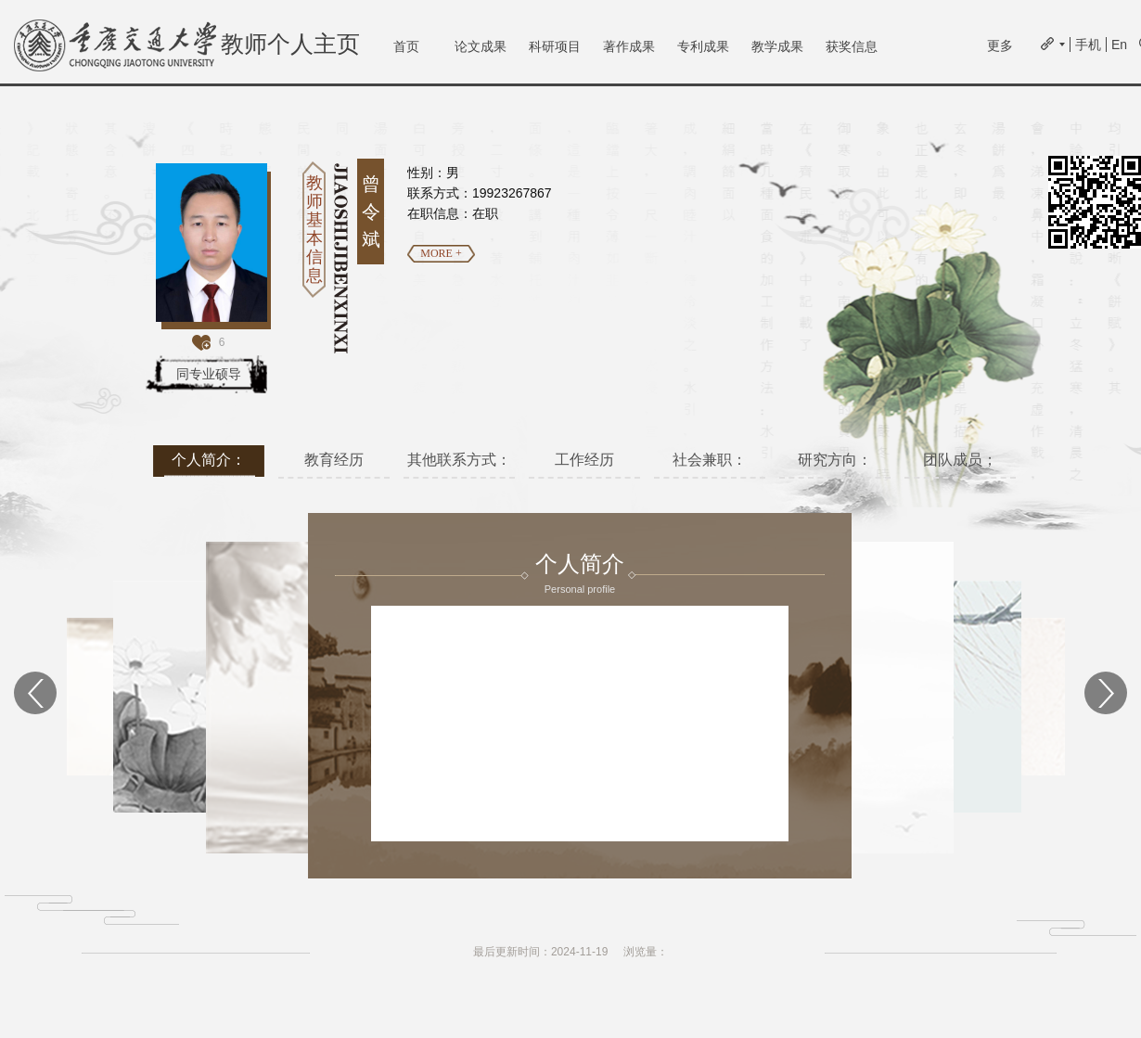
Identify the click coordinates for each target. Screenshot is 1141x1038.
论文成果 (480, 46)
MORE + (440, 253)
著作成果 (629, 46)
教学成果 (777, 46)
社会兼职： (710, 460)
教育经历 (334, 460)
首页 (406, 46)
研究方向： (835, 460)
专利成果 (703, 46)
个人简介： (209, 460)
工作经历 (584, 460)
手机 (1088, 44)
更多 (1000, 45)
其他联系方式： (459, 460)
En (1119, 44)
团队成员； (960, 460)
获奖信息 (852, 46)
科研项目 (555, 46)
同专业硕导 (208, 373)
